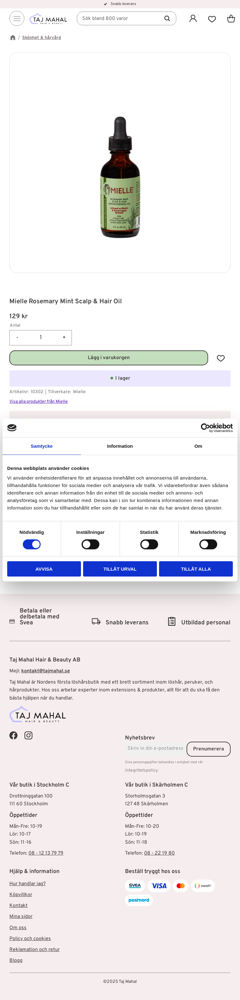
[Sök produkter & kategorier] (128, 19)
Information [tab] (120, 445)
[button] (212, 18)
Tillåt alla (196, 569)
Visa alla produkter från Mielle (38, 401)
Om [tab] (198, 445)
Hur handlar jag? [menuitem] (27, 884)
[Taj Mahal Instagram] (28, 735)
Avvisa (43, 569)
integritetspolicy (141, 770)
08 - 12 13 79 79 (45, 853)
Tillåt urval (120, 569)
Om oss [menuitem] (18, 928)
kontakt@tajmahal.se (45, 671)
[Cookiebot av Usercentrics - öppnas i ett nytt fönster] (205, 427)
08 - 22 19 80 (159, 853)
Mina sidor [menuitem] (20, 917)
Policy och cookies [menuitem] (30, 939)
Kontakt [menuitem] (18, 906)
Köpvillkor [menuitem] (20, 895)
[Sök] (167, 19)
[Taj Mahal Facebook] (13, 735)
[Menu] (16, 19)
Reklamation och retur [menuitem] (34, 950)
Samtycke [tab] (41, 445)
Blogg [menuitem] (15, 961)
